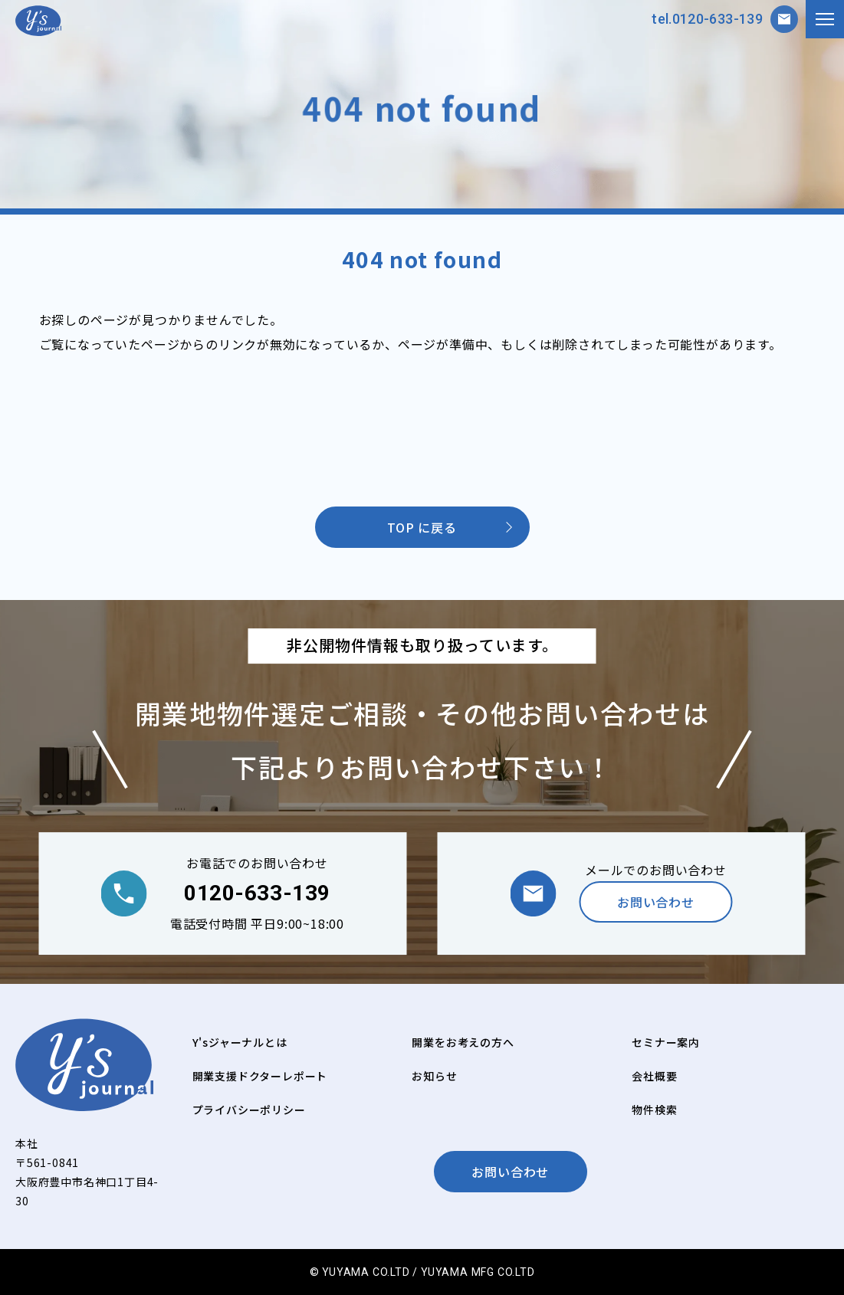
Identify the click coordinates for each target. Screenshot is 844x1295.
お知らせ (434, 1076)
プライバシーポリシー (249, 1109)
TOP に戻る (422, 527)
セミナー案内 (666, 1042)
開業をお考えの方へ (463, 1042)
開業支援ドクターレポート (260, 1076)
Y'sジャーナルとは (239, 1042)
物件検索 (654, 1109)
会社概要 (654, 1076)
